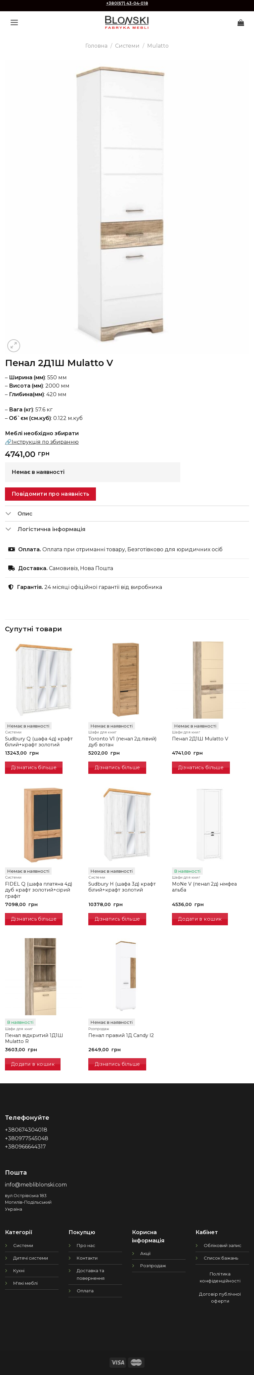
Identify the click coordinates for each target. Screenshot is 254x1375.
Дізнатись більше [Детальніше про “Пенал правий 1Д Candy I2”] (117, 1064)
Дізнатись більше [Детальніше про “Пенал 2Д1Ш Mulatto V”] (201, 768)
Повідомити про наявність (51, 494)
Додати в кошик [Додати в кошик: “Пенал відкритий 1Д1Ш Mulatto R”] (33, 1064)
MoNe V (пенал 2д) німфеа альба (204, 887)
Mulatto (158, 46)
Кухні (18, 1270)
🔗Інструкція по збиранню (42, 442)
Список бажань (221, 1258)
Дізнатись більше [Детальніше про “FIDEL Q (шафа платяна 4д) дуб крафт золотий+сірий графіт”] (34, 919)
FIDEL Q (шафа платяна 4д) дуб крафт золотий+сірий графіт (38, 890)
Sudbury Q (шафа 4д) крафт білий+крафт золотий (39, 742)
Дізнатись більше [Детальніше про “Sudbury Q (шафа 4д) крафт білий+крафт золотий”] (34, 768)
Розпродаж (153, 1265)
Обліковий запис (222, 1245)
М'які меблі (25, 1283)
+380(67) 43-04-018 (127, 3)
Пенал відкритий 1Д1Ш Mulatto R (34, 1038)
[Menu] (14, 22)
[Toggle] (11, 514)
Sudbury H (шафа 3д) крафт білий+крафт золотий (122, 887)
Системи (127, 46)
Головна (96, 46)
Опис (18, 514)
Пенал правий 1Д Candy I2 (121, 1035)
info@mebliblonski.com (36, 1185)
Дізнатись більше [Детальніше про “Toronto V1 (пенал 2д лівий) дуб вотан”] (117, 768)
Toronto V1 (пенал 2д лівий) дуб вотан (122, 742)
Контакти (87, 1258)
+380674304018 (26, 1130)
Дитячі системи (30, 1258)
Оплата (85, 1290)
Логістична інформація (45, 529)
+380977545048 (26, 1138)
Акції (145, 1253)
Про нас (86, 1245)
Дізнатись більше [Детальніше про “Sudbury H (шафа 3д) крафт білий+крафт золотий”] (117, 919)
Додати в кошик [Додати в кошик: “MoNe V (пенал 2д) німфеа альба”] (200, 919)
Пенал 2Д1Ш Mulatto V (200, 739)
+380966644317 (25, 1147)
